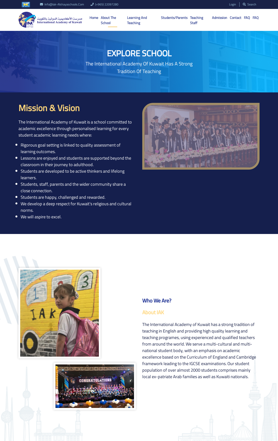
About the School (108, 20)
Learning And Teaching (137, 20)
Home (93, 17)
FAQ (247, 17)
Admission (219, 17)
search (249, 4)
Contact (235, 17)
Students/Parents (174, 17)
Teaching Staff (196, 20)
